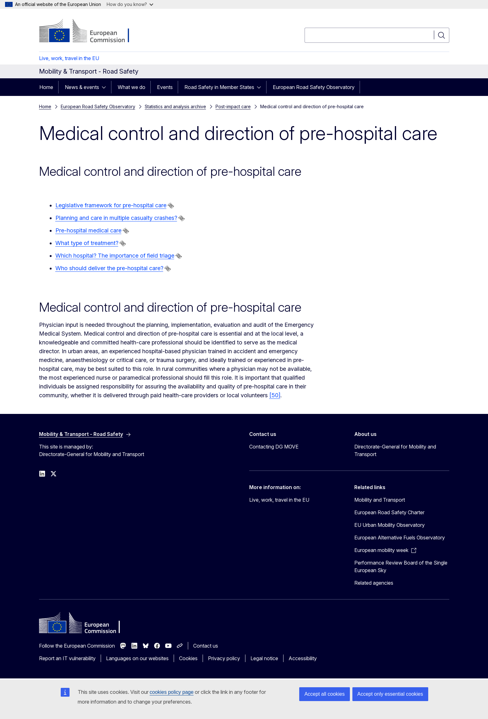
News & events (82, 87)
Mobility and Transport (379, 500)
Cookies (188, 658)
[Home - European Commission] (90, 31)
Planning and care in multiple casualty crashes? (116, 218)
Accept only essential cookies (390, 694)
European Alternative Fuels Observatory (399, 537)
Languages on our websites (137, 658)
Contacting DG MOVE (274, 446)
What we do (131, 87)
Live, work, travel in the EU (69, 58)
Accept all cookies (324, 694)
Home (46, 87)
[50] (274, 395)
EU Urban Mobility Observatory (389, 525)
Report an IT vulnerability (67, 658)
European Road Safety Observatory (314, 87)
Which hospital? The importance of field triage (114, 255)
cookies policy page (172, 692)
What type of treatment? (86, 243)
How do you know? (130, 4)
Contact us (205, 646)
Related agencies (373, 583)
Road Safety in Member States (219, 87)
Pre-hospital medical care (88, 230)
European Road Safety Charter (389, 512)
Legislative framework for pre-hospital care (110, 205)
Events (165, 87)
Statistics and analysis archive (175, 106)
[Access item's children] (105, 87)
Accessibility (303, 658)
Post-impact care (233, 106)
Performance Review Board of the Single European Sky (400, 566)
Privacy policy (224, 658)
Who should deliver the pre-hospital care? (109, 268)
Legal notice (264, 658)
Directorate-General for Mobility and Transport (395, 450)
